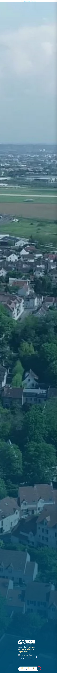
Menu (39, 668)
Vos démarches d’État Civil (29, 1)
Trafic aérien (22, 669)
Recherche (28, 669)
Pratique (33, 669)
